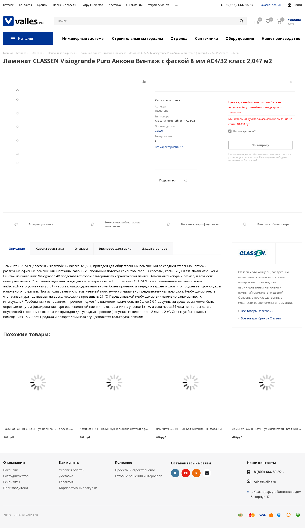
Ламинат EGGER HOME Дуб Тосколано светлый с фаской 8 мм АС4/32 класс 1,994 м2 (134, 429)
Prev (17, 90)
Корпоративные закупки (78, 488)
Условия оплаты (71, 470)
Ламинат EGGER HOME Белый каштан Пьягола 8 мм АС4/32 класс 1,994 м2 (204, 429)
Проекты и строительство (135, 470)
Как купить (69, 462)
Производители (15, 488)
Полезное (123, 462)
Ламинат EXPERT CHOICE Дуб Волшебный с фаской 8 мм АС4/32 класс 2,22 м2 (53, 429)
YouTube (186, 473)
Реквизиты (11, 482)
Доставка (66, 476)
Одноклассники (196, 473)
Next (17, 163)
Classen (159, 130)
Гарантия (66, 482)
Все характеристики (168, 147)
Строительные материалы (137, 38)
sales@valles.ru (265, 482)
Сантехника (206, 38)
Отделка (179, 38)
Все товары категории (257, 311)
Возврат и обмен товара (273, 224)
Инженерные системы (83, 38)
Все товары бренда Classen (261, 318)
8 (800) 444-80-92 (267, 471)
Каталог (26, 38)
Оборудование (240, 38)
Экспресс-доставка (41, 224)
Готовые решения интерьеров (138, 476)
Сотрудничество (16, 476)
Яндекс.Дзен (207, 473)
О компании (14, 462)
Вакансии (10, 470)
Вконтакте (175, 473)
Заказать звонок (270, 5)
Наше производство (281, 38)
